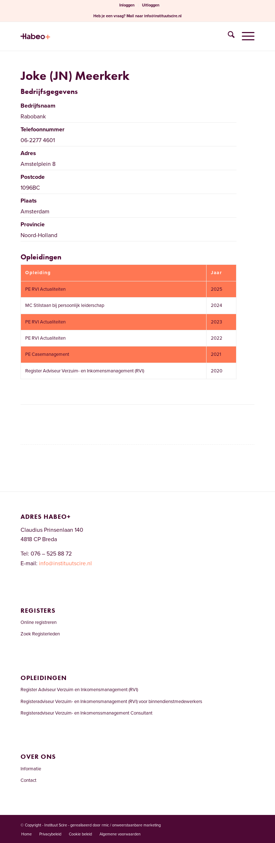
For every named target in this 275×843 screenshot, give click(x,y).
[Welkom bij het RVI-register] (114, 36)
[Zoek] (228, 36)
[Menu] (244, 36)
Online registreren (39, 622)
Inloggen (126, 5)
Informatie (31, 769)
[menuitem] (127, 5)
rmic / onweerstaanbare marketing (131, 825)
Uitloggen (150, 5)
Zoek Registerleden (40, 634)
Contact (28, 780)
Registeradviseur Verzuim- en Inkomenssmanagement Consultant (86, 713)
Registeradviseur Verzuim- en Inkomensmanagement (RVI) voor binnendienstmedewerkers (111, 701)
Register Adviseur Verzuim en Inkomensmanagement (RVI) (79, 690)
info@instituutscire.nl (163, 16)
